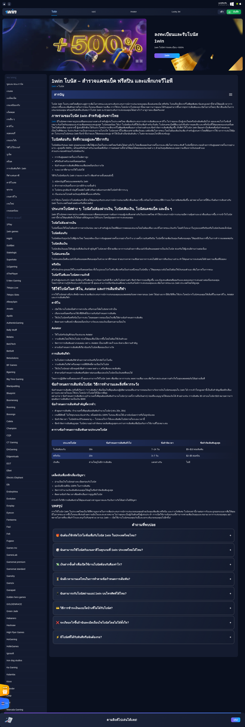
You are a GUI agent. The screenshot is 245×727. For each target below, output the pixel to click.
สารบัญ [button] (59, 94)
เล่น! (235, 720)
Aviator (133, 11)
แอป (93, 11)
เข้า (222, 11)
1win (167, 55)
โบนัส (54, 11)
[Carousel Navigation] (139, 61)
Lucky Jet (176, 11)
